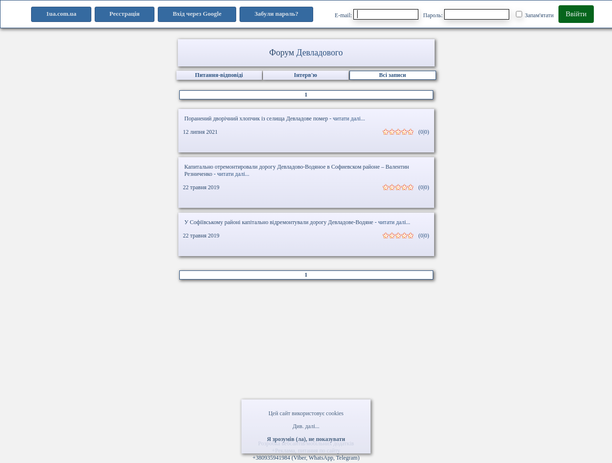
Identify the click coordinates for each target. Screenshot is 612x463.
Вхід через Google (197, 13)
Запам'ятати (535, 15)
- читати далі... (347, 118)
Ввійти (576, 14)
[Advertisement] (306, 363)
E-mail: (376, 14)
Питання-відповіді (219, 75)
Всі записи (392, 75)
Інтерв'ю (305, 75)
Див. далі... (306, 426)
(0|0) (423, 132)
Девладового (319, 52)
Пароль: (466, 14)
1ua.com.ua (61, 13)
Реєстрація (124, 13)
